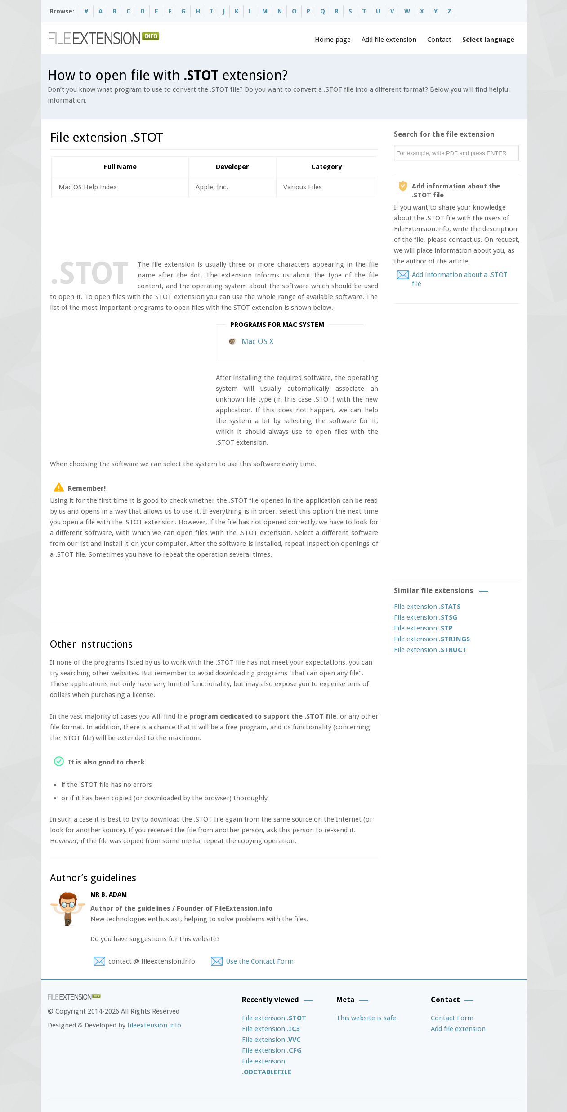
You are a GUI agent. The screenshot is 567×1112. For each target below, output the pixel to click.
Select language (488, 40)
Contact (439, 40)
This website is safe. (367, 1018)
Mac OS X (257, 341)
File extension (427, 607)
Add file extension (389, 40)
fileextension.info (154, 1025)
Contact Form (452, 1018)
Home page (333, 40)
